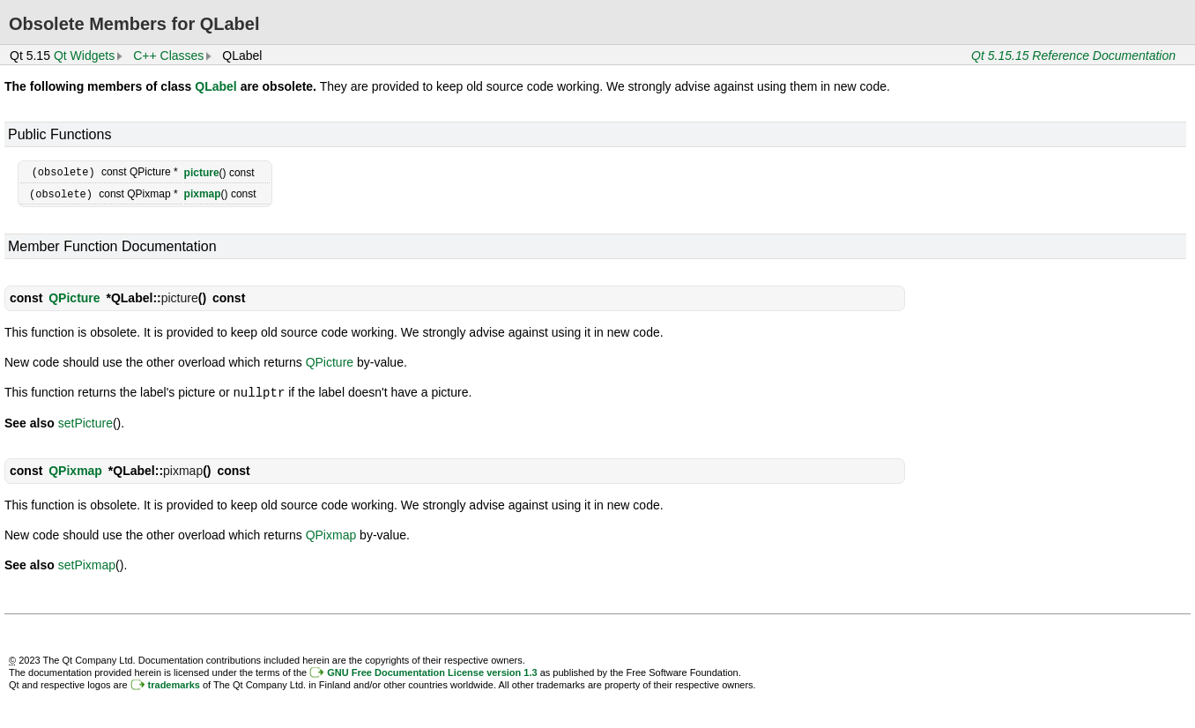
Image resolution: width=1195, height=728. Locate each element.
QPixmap (75, 468)
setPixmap (86, 562)
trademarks (174, 682)
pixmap (202, 193)
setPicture (85, 420)
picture (201, 172)
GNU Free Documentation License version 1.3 (432, 670)
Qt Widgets (84, 55)
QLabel (215, 86)
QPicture (74, 296)
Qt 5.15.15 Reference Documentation (1073, 55)
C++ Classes (168, 55)
